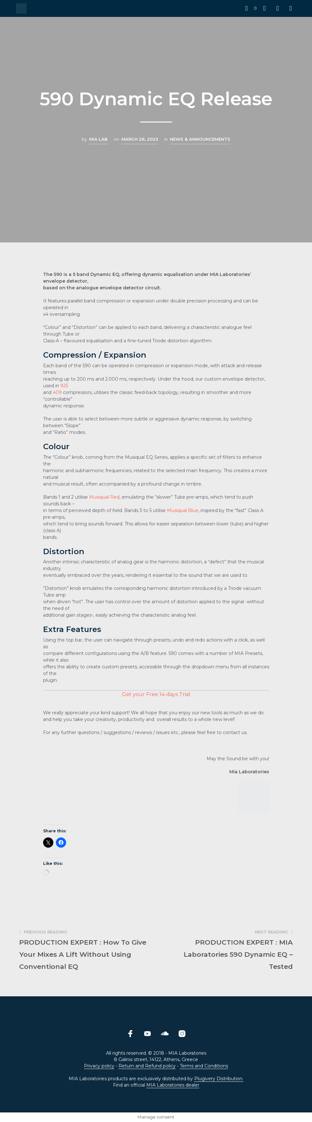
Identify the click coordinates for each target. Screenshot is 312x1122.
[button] (251, 8)
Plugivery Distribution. (218, 1078)
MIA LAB (98, 139)
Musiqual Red (104, 497)
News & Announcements (200, 139)
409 (57, 392)
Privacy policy (99, 1066)
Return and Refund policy (147, 1066)
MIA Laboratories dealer (172, 1085)
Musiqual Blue (182, 510)
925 (64, 386)
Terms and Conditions (204, 1066)
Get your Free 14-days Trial (156, 694)
